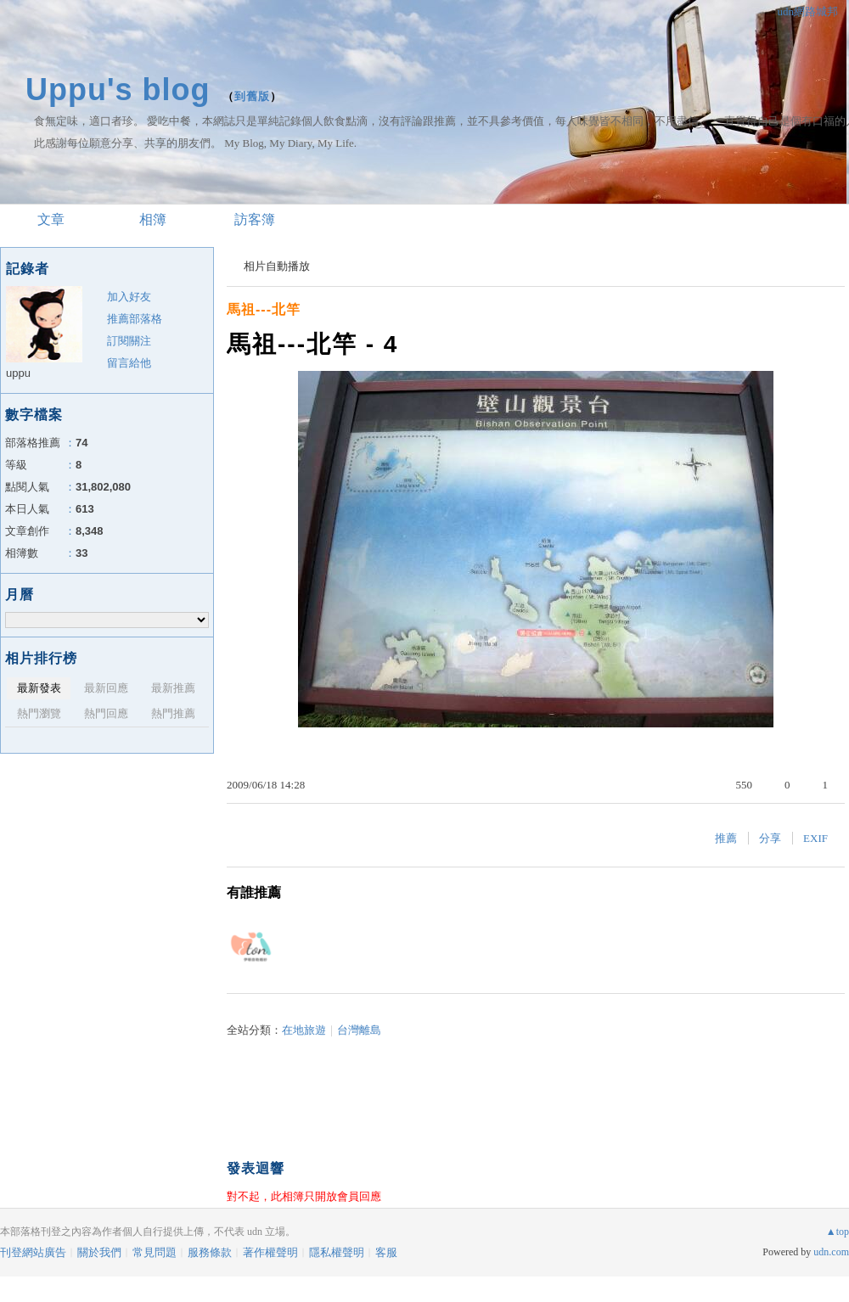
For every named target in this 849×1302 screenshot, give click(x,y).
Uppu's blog (118, 89)
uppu (18, 373)
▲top (837, 1231)
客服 (386, 1252)
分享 (770, 838)
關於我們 (99, 1252)
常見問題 (154, 1252)
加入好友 (129, 296)
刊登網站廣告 (33, 1252)
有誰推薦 (254, 892)
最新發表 (39, 688)
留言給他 (129, 362)
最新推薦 (173, 688)
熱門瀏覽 (39, 713)
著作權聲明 (270, 1252)
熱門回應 (106, 713)
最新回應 (106, 688)
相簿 (152, 219)
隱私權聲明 (336, 1252)
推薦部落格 (134, 318)
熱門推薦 (173, 713)
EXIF (815, 838)
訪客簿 (254, 219)
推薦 (726, 838)
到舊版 (252, 96)
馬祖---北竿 (264, 309)
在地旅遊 (304, 1030)
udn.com (831, 1252)
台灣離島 (359, 1030)
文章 (51, 219)
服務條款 (210, 1252)
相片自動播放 (277, 266)
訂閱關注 (129, 340)
